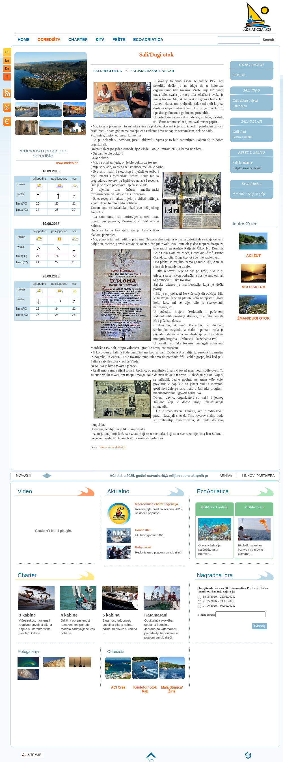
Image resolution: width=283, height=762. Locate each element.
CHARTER (78, 39)
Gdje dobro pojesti (245, 101)
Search (268, 40)
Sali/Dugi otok (108, 71)
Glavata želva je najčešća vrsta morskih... (209, 549)
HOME (24, 39)
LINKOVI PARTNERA (258, 476)
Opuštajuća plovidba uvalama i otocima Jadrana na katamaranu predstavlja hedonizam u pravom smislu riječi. (161, 629)
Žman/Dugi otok (253, 318)
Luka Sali (239, 75)
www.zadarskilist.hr (113, 447)
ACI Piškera (253, 287)
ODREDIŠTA (49, 39)
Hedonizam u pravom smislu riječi (158, 552)
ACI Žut (253, 255)
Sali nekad (240, 106)
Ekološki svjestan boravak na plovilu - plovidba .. (251, 549)
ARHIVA (226, 476)
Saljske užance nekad (247, 168)
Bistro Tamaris (243, 137)
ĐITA (100, 39)
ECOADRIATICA (148, 39)
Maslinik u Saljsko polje (249, 194)
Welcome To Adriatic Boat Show (257, 16)
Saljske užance (243, 163)
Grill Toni (239, 132)
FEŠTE (119, 39)
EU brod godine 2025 (150, 535)
